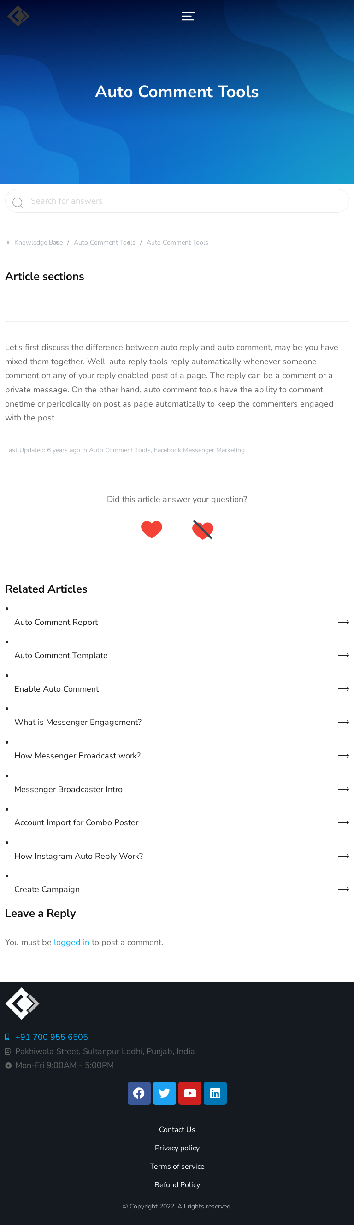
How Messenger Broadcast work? (77, 755)
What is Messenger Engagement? (78, 722)
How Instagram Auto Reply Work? (78, 856)
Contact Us (177, 1130)
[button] (188, 16)
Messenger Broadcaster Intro (68, 789)
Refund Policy (177, 1185)
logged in (71, 942)
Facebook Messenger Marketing (199, 450)
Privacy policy (177, 1148)
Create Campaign (47, 889)
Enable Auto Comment (56, 688)
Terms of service (177, 1166)
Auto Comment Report (56, 622)
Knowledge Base (38, 242)
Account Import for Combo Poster (76, 822)
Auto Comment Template (61, 655)
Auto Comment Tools (105, 242)
